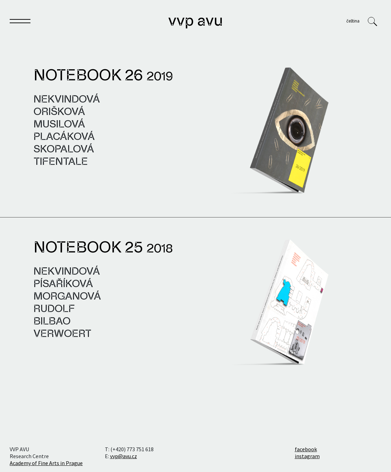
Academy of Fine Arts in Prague (46, 463)
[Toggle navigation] (20, 22)
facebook (306, 449)
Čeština (353, 21)
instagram (307, 456)
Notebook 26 (103, 76)
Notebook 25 (103, 248)
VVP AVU (195, 21)
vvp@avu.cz (123, 456)
